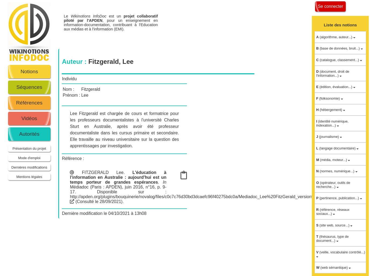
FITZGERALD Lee (103, 172)
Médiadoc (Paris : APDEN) (96, 187)
